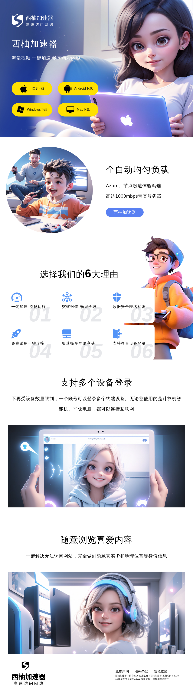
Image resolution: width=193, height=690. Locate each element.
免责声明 (122, 671)
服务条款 (141, 671)
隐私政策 (160, 671)
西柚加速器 (124, 212)
